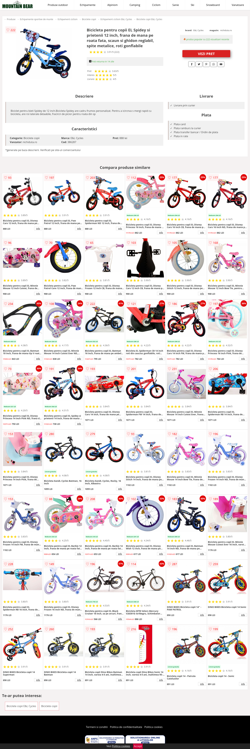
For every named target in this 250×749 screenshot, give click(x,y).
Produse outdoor (58, 5)
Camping (135, 5)
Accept (138, 746)
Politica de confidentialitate (126, 727)
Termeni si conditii (97, 727)
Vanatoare (238, 5)
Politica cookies (153, 727)
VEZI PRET (206, 53)
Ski (192, 5)
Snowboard (213, 5)
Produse (11, 19)
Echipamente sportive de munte (36, 19)
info (38, 228)
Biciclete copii (89, 19)
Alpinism (112, 5)
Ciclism (156, 5)
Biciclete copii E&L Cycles (149, 19)
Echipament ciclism (67, 19)
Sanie (175, 5)
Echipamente (87, 5)
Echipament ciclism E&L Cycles (116, 19)
